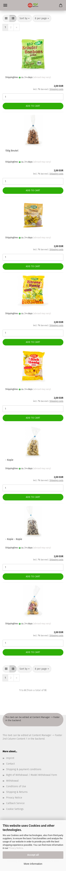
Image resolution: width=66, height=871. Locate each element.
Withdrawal (12, 780)
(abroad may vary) (42, 77)
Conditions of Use (16, 786)
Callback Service (15, 803)
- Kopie (9, 459)
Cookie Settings (15, 809)
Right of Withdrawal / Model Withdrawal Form (31, 774)
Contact (10, 763)
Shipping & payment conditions (23, 769)
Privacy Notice (16, 848)
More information (33, 863)
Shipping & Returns (17, 792)
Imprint (10, 758)
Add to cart (33, 106)
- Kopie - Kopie (13, 539)
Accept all (33, 854)
